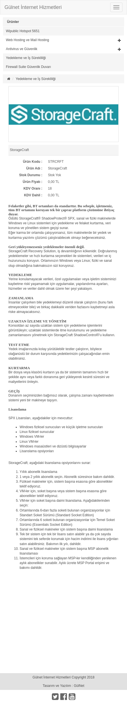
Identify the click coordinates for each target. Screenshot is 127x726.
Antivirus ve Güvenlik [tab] (63, 49)
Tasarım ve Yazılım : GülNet (63, 686)
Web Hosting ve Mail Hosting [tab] (63, 40)
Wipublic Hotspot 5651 (23, 31)
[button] (63, 40)
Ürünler (13, 22)
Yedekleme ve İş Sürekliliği (26, 58)
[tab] (63, 31)
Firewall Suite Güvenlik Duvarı (28, 67)
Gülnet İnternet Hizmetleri (33, 7)
